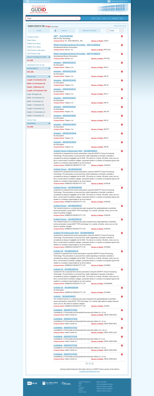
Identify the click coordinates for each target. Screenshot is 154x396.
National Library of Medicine (39, 1)
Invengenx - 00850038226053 (65, 124)
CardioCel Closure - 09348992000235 (68, 206)
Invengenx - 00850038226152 (65, 98)
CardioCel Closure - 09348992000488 (68, 187)
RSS (80, 385)
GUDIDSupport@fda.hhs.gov (89, 371)
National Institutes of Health (104, 386)
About (99, 18)
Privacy (81, 390)
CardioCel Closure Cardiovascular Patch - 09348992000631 (75, 151)
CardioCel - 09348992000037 (65, 296)
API (109, 18)
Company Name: (59, 41)
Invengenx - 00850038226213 (65, 63)
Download (115, 18)
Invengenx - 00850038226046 (65, 133)
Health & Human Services (104, 391)
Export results (119, 26)
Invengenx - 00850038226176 (65, 89)
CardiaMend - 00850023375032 (65, 328)
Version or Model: (97, 41)
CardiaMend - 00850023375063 (65, 310)
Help (121, 18)
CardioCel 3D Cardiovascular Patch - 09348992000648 (74, 233)
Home (93, 18)
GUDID (39, 9)
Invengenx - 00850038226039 (65, 142)
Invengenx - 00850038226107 (65, 107)
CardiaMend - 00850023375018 (65, 345)
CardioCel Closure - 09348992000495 (68, 169)
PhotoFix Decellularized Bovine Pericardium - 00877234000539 (77, 54)
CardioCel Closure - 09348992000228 (68, 219)
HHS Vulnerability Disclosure (105, 384)
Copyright (81, 388)
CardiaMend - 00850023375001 (65, 354)
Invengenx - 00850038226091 (65, 116)
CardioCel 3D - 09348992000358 (66, 269)
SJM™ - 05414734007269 (63, 36)
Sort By (64, 30)
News (104, 18)
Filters (39, 30)
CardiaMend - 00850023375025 (65, 336)
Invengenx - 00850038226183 (65, 80)
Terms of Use (82, 392)
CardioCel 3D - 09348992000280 (66, 288)
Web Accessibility (101, 382)
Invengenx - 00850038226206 (65, 71)
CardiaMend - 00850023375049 (65, 319)
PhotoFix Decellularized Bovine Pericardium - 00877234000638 (77, 45)
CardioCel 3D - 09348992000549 (66, 251)
